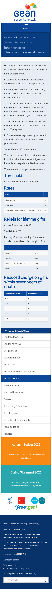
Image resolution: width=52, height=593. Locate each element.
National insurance (13, 392)
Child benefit (10, 350)
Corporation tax (12, 357)
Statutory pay (11, 413)
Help (23, 529)
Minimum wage (12, 385)
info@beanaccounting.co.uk (27, 37)
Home (5, 523)
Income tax (9, 364)
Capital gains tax (12, 343)
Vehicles (8, 433)
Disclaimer (7, 529)
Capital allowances (13, 336)
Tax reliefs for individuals (17, 420)
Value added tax (12, 426)
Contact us (14, 523)
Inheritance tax (11, 378)
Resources (8, 42)
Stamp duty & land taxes (16, 406)
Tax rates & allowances (23, 42)
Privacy (17, 529)
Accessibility (34, 523)
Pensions (8, 399)
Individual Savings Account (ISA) (20, 371)
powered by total (15, 554)
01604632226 (10, 37)
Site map (23, 523)
